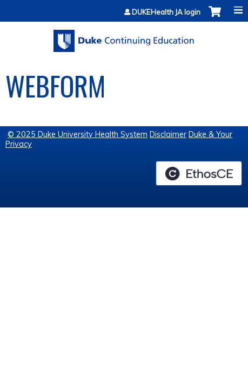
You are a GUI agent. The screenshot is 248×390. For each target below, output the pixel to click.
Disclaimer (168, 134)
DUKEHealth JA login (166, 12)
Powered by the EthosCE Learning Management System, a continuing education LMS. (199, 173)
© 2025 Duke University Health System (78, 134)
